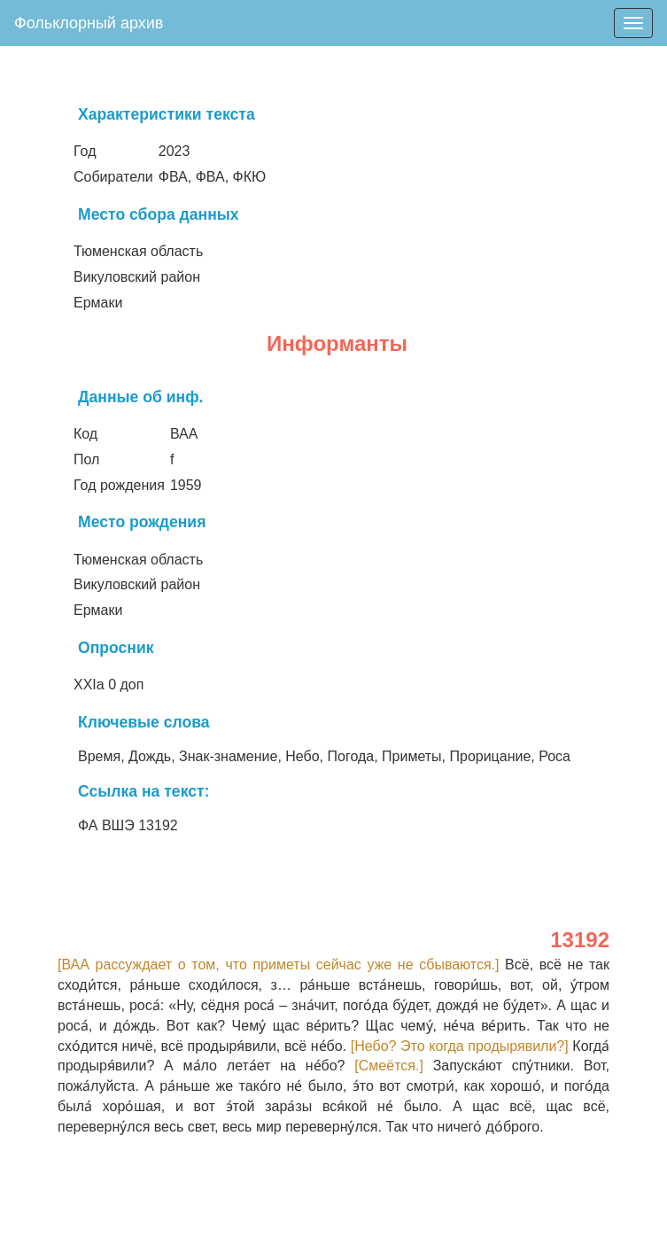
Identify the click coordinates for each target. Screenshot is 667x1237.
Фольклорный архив (88, 23)
